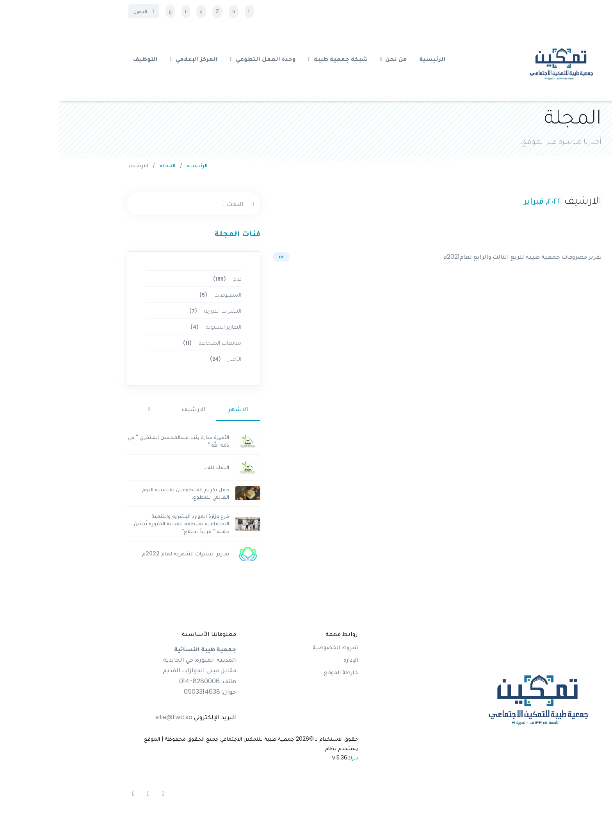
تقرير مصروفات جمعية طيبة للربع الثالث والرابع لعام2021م (464, 256)
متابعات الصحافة (153, 342)
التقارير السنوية (156, 326)
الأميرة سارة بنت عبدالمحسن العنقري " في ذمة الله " (120, 441)
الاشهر (180, 409)
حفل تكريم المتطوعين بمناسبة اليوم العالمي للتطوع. (127, 493)
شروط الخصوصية (277, 647)
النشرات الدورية (156, 310)
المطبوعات (161, 294)
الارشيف (135, 409)
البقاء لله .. (158, 467)
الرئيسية (139, 165)
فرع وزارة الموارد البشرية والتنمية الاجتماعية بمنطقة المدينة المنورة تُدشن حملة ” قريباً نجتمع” (123, 523)
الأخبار (166, 358)
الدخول (85, 11)
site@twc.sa (115, 717)
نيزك (294, 757)
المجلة (109, 165)
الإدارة (292, 659)
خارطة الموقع (283, 672)
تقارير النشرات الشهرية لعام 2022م (127, 553)
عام (168, 278)
